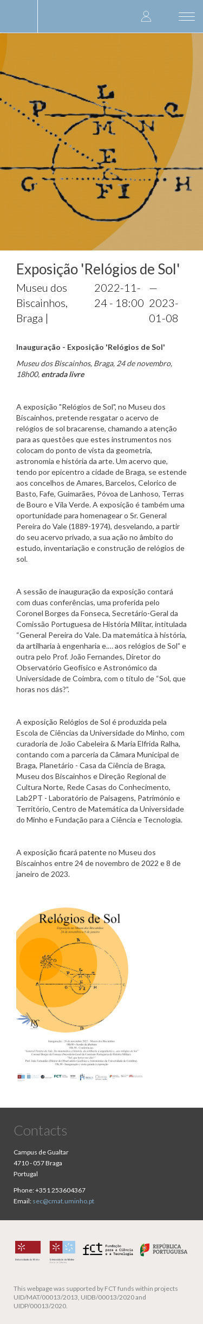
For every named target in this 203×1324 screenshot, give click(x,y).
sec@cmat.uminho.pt (63, 1201)
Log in (146, 16)
